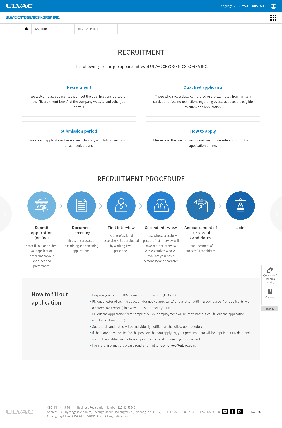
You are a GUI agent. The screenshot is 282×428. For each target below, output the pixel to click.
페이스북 (232, 411)
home (26, 28)
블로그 (225, 411)
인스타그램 (240, 411)
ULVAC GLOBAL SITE (252, 6)
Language (226, 6)
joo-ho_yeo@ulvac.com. (177, 345)
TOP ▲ (270, 309)
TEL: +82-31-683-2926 (181, 412)
